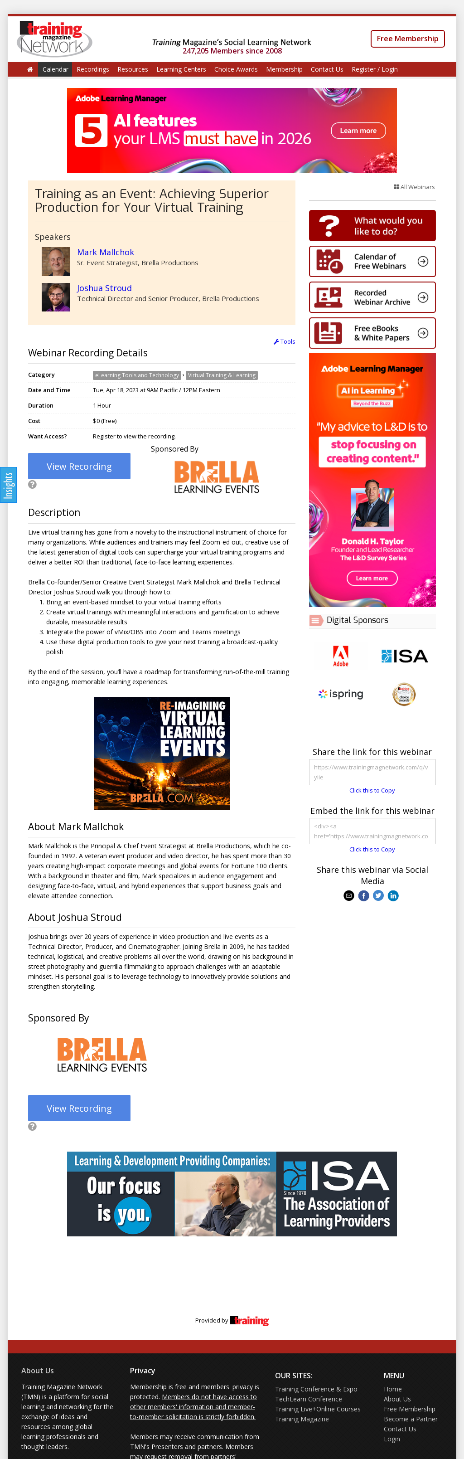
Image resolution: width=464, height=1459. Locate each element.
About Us (37, 1371)
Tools (284, 341)
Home (393, 1389)
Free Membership (408, 39)
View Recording (79, 466)
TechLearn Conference (308, 1399)
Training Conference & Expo (316, 1389)
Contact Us (327, 69)
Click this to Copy (372, 790)
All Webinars (414, 187)
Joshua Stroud (104, 287)
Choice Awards (236, 69)
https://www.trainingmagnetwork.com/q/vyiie (372, 772)
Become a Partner (411, 1419)
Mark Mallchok (105, 252)
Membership (284, 69)
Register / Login (375, 69)
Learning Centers (181, 69)
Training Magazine (302, 1419)
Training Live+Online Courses (318, 1409)
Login (392, 1439)
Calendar (55, 69)
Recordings (93, 69)
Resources (132, 69)
